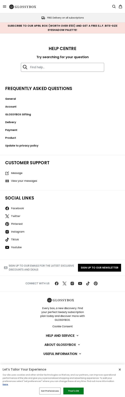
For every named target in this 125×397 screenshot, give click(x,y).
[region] (62, 380)
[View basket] (120, 6)
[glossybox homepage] (24, 6)
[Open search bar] (114, 6)
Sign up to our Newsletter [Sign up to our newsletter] (99, 267)
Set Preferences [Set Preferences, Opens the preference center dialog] (50, 390)
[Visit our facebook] (57, 283)
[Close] (119, 369)
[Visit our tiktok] (88, 283)
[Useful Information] (62, 354)
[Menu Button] (5, 6)
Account (10, 107)
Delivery (10, 122)
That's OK (73, 390)
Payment (11, 130)
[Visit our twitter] (64, 283)
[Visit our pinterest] (96, 283)
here (5, 384)
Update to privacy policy (21, 145)
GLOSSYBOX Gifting (18, 114)
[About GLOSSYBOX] (62, 345)
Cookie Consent (62, 326)
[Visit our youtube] (80, 283)
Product (10, 138)
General (10, 99)
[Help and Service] (62, 336)
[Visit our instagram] (72, 283)
